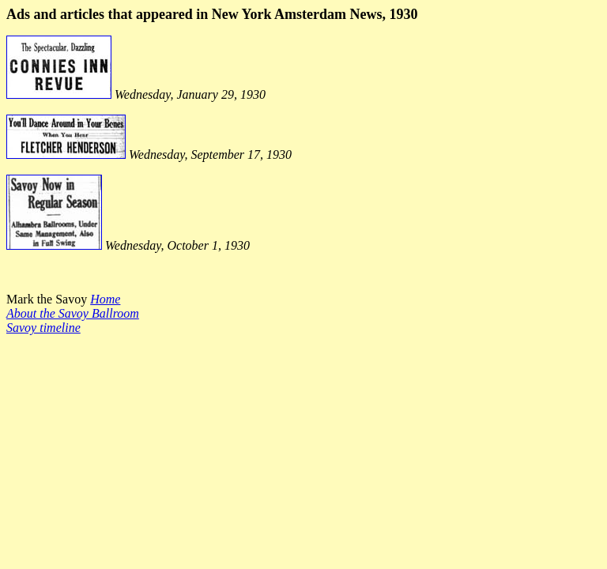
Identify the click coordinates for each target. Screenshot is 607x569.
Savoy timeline (43, 327)
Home (105, 299)
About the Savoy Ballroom (72, 313)
